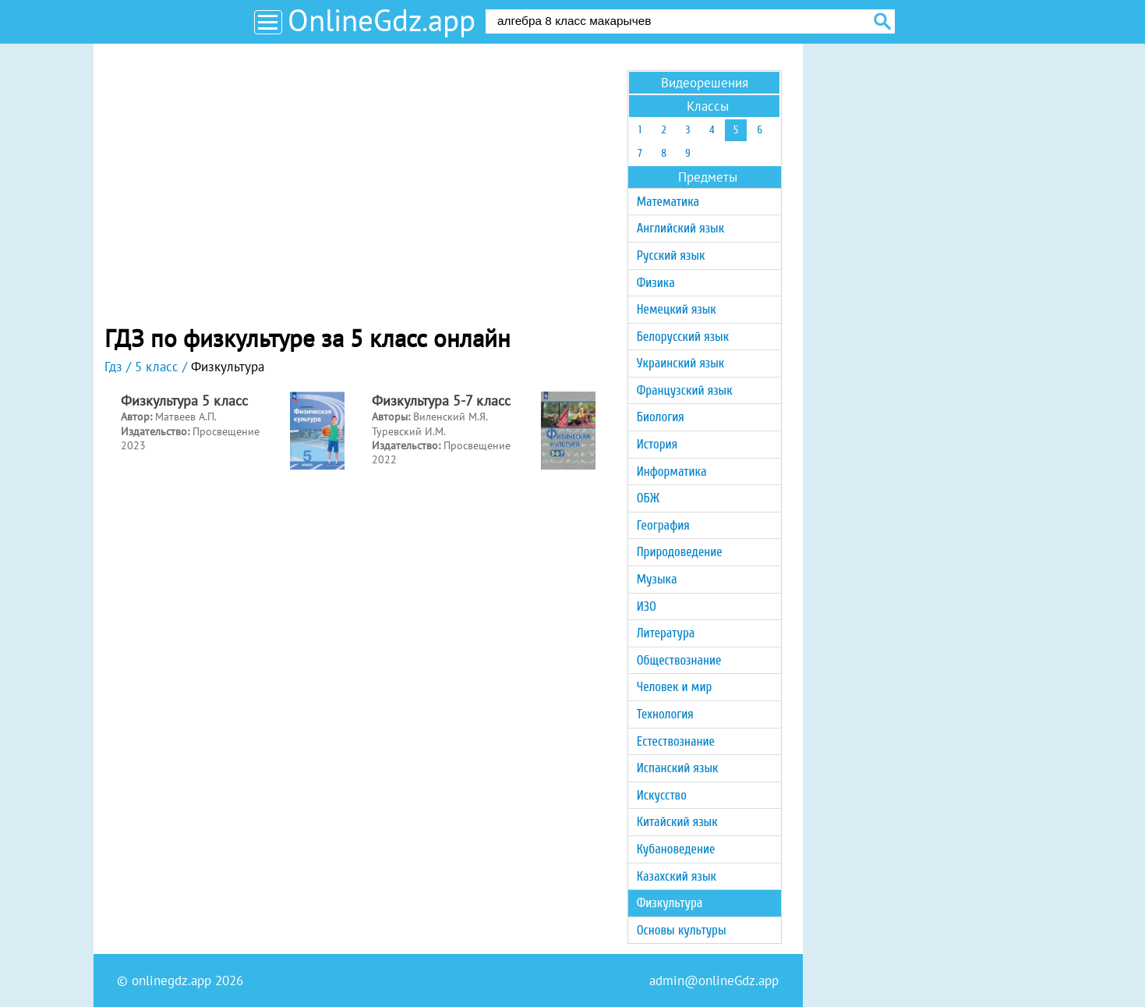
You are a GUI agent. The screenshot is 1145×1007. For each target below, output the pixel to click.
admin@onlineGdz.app (714, 980)
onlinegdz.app (171, 980)
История (657, 444)
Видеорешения (704, 82)
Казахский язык (676, 876)
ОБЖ (648, 498)
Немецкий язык (676, 309)
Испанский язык (678, 768)
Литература (666, 633)
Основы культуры (681, 930)
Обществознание (679, 660)
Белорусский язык (683, 336)
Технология (665, 714)
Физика (656, 282)
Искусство (662, 795)
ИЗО (646, 606)
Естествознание (676, 741)
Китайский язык (677, 821)
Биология (660, 417)
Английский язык (680, 228)
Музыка (657, 579)
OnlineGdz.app (381, 20)
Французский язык (685, 390)
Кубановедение (676, 849)
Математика (668, 201)
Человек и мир (674, 686)
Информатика (672, 471)
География (663, 525)
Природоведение (680, 551)
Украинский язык (681, 363)
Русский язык (671, 255)
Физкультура (670, 902)
